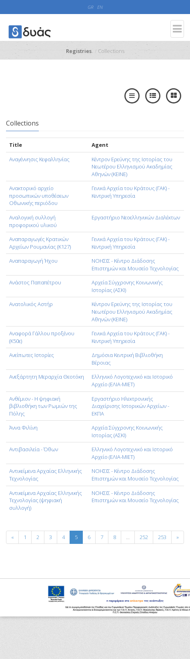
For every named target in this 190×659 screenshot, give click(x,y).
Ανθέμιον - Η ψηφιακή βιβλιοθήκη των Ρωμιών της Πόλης (43, 406)
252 (144, 537)
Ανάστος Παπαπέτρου (35, 282)
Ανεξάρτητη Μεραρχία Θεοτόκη (46, 376)
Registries (79, 51)
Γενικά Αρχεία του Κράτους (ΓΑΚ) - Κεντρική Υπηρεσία (131, 192)
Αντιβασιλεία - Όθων (33, 449)
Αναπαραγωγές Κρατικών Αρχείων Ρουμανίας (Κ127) (40, 242)
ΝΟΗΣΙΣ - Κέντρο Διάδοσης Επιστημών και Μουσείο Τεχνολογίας (135, 264)
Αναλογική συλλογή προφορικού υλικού (33, 221)
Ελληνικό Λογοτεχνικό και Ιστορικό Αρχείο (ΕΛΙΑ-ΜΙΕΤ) (132, 380)
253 (162, 537)
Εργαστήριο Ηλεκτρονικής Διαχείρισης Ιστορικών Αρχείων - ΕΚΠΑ (130, 406)
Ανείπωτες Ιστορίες (31, 355)
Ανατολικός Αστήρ (31, 304)
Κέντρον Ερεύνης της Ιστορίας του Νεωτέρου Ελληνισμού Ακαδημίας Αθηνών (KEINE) (132, 167)
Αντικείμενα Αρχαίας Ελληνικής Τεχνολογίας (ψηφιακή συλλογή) (45, 500)
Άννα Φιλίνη (23, 427)
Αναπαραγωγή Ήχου (33, 260)
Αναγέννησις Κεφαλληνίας (39, 159)
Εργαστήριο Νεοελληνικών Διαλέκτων (136, 217)
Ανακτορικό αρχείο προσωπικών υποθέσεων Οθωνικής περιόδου (38, 196)
